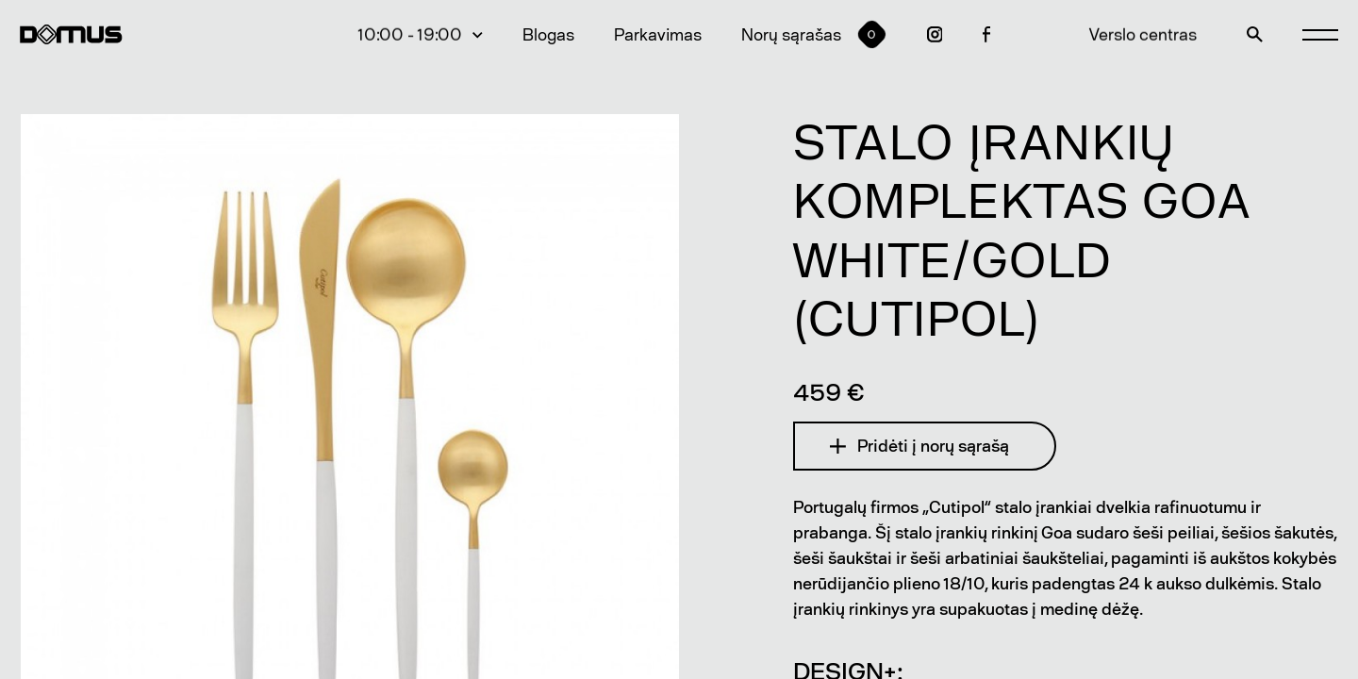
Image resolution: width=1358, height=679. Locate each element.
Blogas (548, 34)
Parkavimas (658, 34)
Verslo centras (1143, 34)
